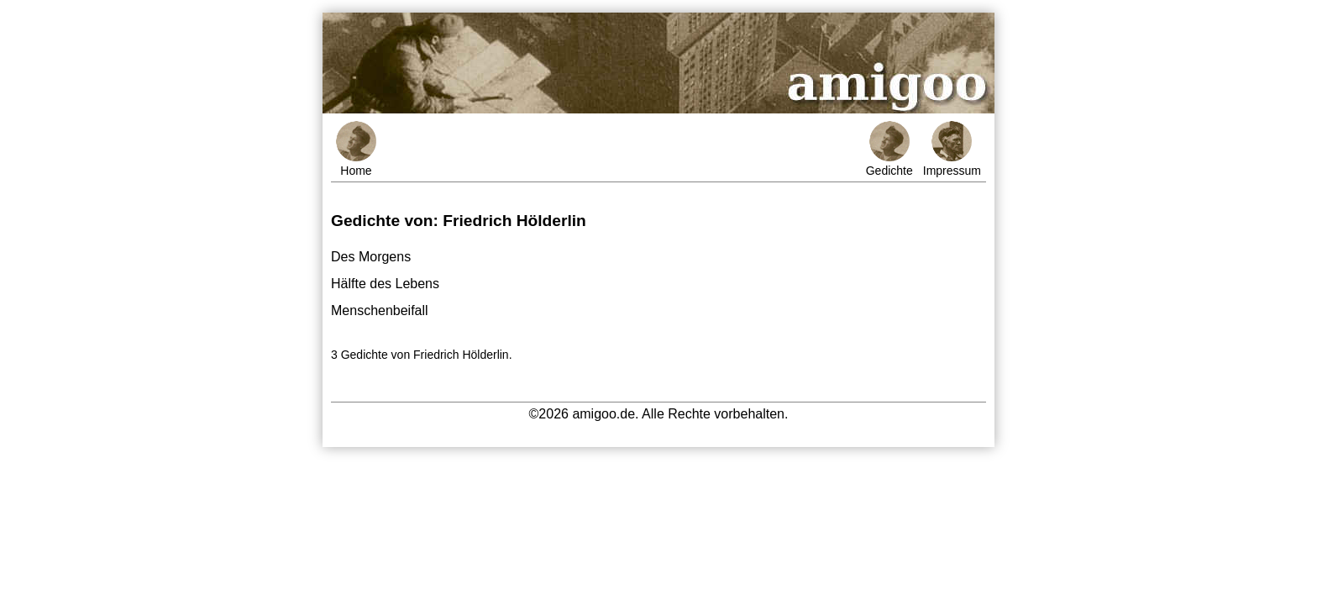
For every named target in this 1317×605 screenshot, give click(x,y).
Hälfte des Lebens (385, 283)
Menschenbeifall (379, 310)
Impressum (952, 149)
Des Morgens (371, 257)
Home (356, 149)
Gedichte (889, 149)
